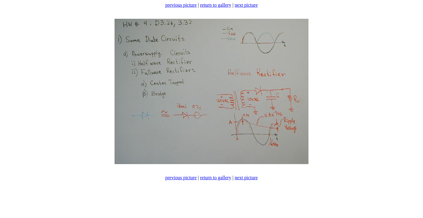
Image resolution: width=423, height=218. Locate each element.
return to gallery (215, 5)
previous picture (181, 5)
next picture (246, 5)
